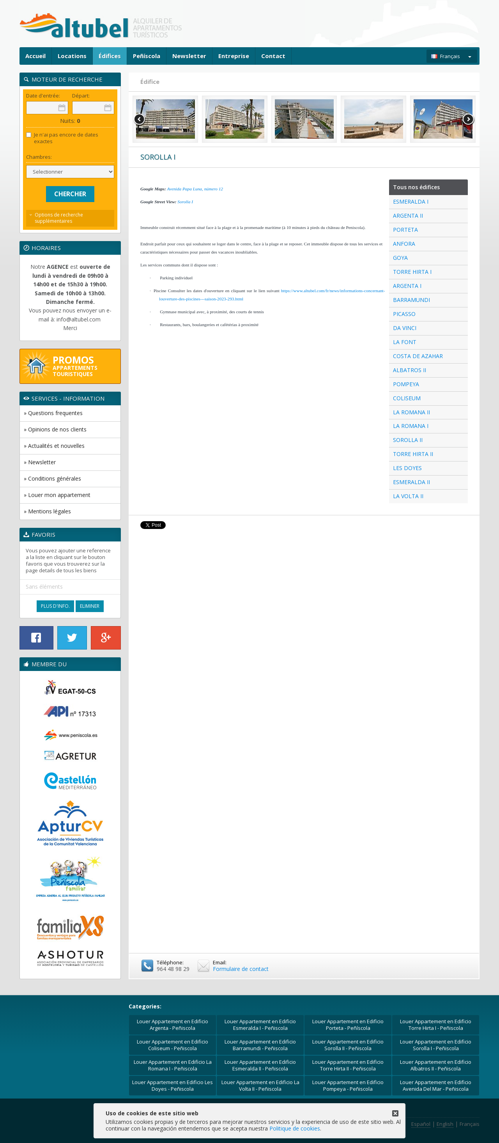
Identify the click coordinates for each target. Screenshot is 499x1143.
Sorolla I (185, 201)
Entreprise (233, 56)
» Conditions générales (52, 478)
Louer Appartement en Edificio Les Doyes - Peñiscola (172, 1085)
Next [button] (469, 119)
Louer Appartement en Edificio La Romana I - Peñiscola (173, 1065)
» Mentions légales (47, 511)
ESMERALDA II (411, 482)
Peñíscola (146, 56)
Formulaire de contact (241, 969)
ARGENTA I (407, 285)
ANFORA (404, 243)
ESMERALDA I (410, 201)
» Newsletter (40, 462)
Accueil (35, 56)
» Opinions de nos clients (55, 429)
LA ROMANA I (410, 426)
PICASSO (404, 314)
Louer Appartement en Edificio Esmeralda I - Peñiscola (260, 1024)
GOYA (400, 257)
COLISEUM (407, 398)
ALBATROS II (409, 370)
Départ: (81, 95)
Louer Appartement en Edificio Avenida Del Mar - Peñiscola (435, 1085)
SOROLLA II (408, 440)
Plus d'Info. (55, 606)
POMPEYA (406, 384)
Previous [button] (140, 119)
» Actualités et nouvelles (54, 445)
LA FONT (404, 342)
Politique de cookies (294, 1128)
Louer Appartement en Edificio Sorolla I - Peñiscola (435, 1045)
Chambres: (39, 157)
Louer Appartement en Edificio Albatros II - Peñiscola (435, 1065)
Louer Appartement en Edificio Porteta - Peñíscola (348, 1024)
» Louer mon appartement (57, 495)
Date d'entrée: (43, 95)
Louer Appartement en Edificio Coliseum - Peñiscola (172, 1045)
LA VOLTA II (408, 496)
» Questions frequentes (53, 413)
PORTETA (405, 229)
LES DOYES (407, 468)
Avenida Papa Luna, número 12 (195, 188)
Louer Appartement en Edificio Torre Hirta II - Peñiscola (348, 1065)
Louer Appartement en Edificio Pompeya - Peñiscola (348, 1085)
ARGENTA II (408, 215)
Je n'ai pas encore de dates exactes (62, 138)
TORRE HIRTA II (413, 454)
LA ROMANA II (411, 412)
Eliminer (89, 606)
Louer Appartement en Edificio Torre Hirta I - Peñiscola (435, 1024)
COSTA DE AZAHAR (418, 356)
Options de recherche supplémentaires (59, 218)
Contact (273, 56)
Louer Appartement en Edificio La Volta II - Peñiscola (260, 1085)
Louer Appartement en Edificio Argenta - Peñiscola (172, 1024)
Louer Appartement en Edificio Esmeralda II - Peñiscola (260, 1065)
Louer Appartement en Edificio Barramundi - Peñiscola (260, 1045)
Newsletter (189, 56)
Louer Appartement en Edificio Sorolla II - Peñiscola (348, 1045)
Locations (72, 56)
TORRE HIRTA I (412, 271)
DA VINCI (404, 328)
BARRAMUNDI (411, 299)
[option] (165, 119)
